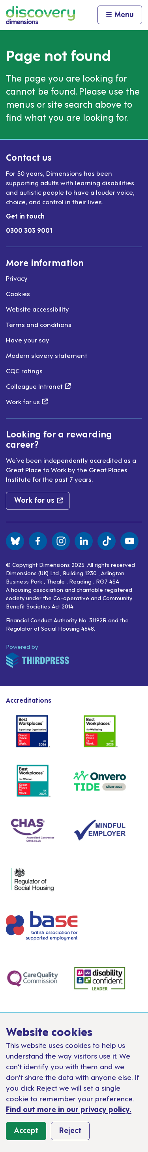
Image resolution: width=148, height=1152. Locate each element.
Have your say (27, 339)
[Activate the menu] (119, 15)
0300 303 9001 (29, 230)
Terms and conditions (38, 324)
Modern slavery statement (46, 355)
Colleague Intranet (38, 386)
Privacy (17, 278)
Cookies (18, 293)
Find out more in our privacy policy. (68, 1108)
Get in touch (25, 216)
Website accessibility (37, 309)
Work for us (27, 401)
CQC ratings (24, 370)
